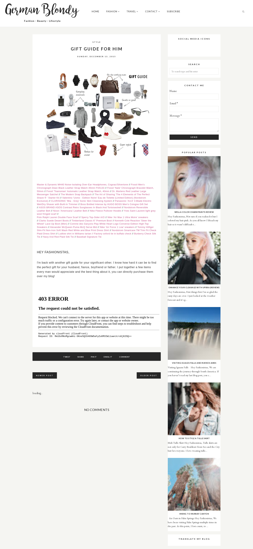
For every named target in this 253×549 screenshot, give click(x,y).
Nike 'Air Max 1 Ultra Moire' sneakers (128, 217)
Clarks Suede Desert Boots (54, 220)
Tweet (65, 357)
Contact (152, 11)
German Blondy (42, 10)
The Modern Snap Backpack (76, 194)
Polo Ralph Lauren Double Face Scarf (57, 217)
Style (97, 42)
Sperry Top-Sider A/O (93, 217)
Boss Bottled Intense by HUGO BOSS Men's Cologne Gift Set (114, 204)
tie (103, 233)
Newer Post (44, 375)
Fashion (112, 11)
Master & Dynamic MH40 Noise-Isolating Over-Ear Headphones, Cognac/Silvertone (82, 184)
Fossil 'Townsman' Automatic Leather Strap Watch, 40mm (78, 191)
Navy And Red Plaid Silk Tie (59, 236)
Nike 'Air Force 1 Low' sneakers (117, 227)
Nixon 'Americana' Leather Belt (70, 210)
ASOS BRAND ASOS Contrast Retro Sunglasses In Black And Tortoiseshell (80, 207)
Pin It (94, 357)
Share (80, 357)
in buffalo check (122, 233)
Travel (132, 11)
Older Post (148, 375)
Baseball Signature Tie (89, 236)
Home (95, 11)
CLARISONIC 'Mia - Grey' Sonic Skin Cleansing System (82, 201)
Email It (108, 357)
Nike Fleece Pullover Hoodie (106, 210)
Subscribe (173, 11)
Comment (126, 357)
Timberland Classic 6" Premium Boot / (92, 220)
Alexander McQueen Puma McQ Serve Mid (73, 227)
